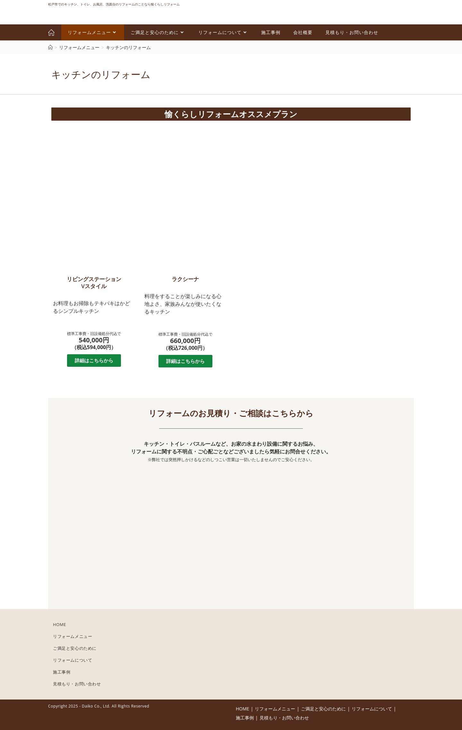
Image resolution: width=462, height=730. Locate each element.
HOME (59, 624)
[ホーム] (50, 47)
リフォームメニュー (72, 636)
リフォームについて (72, 660)
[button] (94, 360)
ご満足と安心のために (75, 648)
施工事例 (61, 672)
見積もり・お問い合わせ (77, 684)
